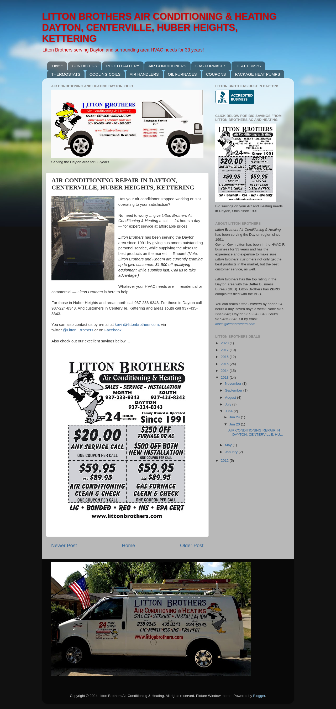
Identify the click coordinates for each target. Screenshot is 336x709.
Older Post (191, 545)
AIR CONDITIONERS (167, 66)
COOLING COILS (105, 74)
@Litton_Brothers (78, 330)
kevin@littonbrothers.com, (137, 324)
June (229, 411)
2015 (225, 364)
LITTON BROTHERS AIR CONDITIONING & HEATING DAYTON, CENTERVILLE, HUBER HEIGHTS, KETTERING (159, 27)
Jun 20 (235, 424)
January (232, 452)
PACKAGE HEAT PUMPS (257, 74)
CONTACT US (84, 66)
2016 (225, 357)
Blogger (259, 696)
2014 (225, 371)
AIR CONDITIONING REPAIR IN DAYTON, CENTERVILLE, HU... (255, 432)
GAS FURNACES (210, 66)
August (231, 397)
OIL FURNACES (182, 74)
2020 (225, 343)
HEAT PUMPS (248, 66)
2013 (225, 377)
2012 (225, 461)
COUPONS (216, 74)
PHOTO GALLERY (122, 66)
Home (57, 66)
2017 (225, 350)
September (234, 390)
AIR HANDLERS (144, 74)
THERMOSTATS (65, 74)
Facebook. (113, 330)
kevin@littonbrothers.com (235, 324)
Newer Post (64, 545)
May (229, 445)
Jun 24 (235, 417)
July (228, 404)
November (233, 384)
